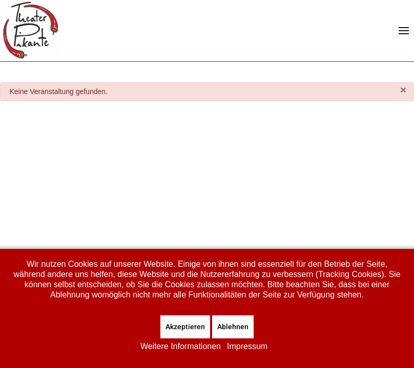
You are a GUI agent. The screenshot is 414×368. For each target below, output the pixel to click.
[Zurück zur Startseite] (30, 30)
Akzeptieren (185, 326)
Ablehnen (233, 326)
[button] (404, 30)
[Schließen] (403, 90)
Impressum (247, 346)
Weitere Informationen (180, 346)
